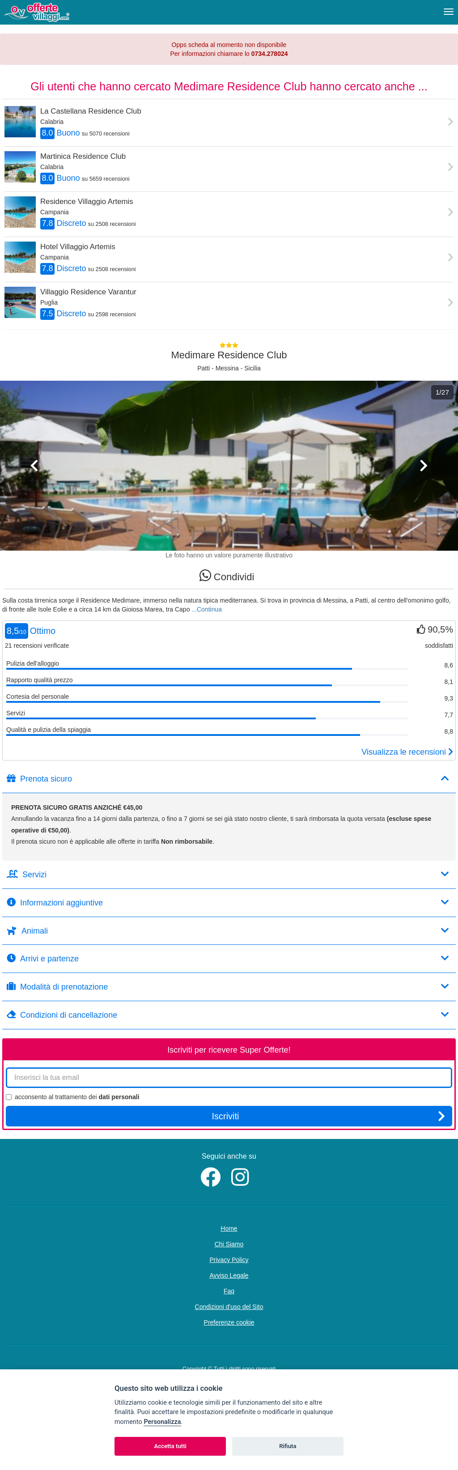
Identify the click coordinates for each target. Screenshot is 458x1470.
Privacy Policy (228, 1259)
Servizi (228, 874)
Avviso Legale (229, 1275)
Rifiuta (287, 1446)
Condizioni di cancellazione (228, 1015)
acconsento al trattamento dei (73, 1096)
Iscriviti (328, 1116)
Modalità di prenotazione (228, 986)
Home (229, 1228)
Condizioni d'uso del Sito (229, 1306)
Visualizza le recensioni (407, 752)
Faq (229, 1291)
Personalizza (162, 1422)
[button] (34, 504)
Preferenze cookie (229, 1322)
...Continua (206, 609)
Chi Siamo (229, 1244)
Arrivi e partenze (228, 958)
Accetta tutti (170, 1446)
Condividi (226, 575)
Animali (228, 930)
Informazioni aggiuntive (228, 902)
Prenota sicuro (228, 778)
